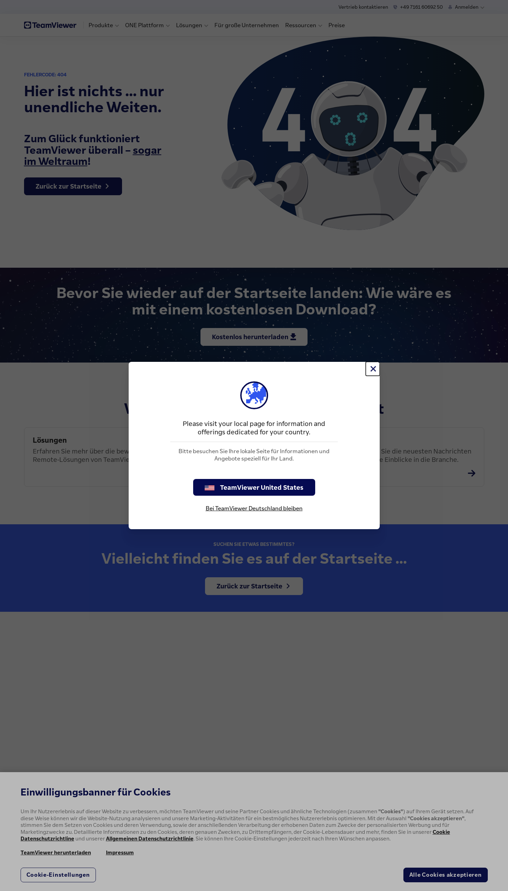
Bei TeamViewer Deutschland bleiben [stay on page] (254, 508)
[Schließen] (373, 369)
